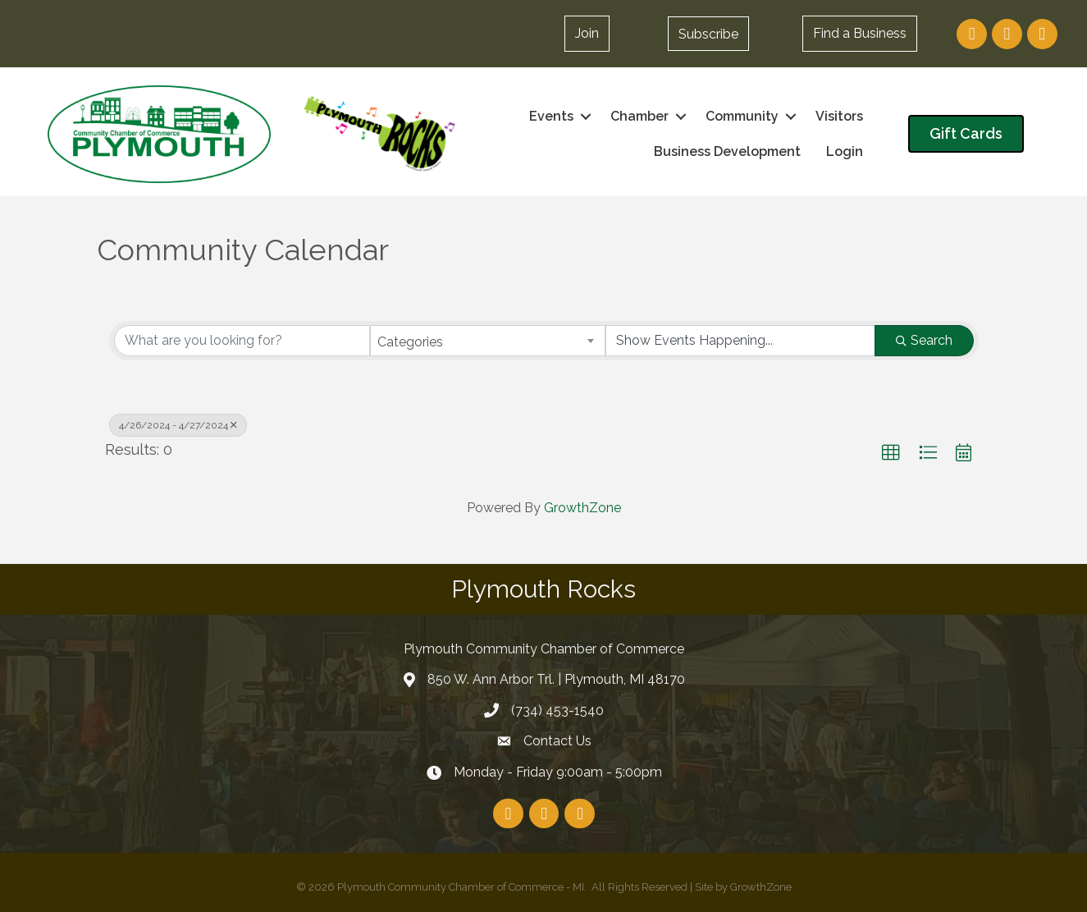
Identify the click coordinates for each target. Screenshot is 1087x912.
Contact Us (557, 741)
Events (551, 116)
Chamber (639, 116)
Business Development (727, 151)
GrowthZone (582, 508)
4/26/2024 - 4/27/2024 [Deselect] (178, 425)
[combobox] (487, 340)
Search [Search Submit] (924, 340)
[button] (708, 33)
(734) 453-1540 (557, 710)
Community (742, 116)
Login (844, 151)
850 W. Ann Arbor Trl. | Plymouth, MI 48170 (556, 679)
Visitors (839, 116)
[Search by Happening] (740, 340)
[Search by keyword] (242, 340)
